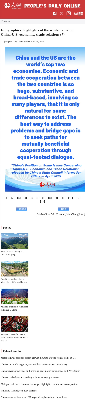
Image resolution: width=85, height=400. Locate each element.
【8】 (50, 198)
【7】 (44, 198)
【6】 (37, 198)
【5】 (31, 198)
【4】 (25, 198)
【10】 (63, 198)
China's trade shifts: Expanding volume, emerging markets (30, 377)
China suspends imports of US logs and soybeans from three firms (34, 397)
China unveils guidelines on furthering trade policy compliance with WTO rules (40, 371)
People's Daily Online (14, 41)
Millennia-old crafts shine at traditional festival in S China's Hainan (14, 337)
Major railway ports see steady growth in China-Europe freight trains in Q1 (38, 357)
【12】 (78, 198)
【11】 (70, 198)
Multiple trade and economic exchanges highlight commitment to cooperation (39, 384)
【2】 (13, 198)
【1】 (6, 198)
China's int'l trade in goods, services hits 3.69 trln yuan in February (34, 364)
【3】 (19, 198)
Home (4, 21)
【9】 (56, 198)
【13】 (42, 201)
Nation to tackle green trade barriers (19, 390)
